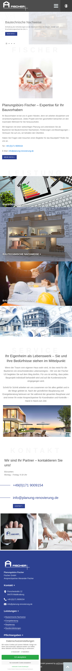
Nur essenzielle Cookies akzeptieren (20, 665)
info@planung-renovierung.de (21, 151)
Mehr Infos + (11, 33)
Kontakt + (19, 506)
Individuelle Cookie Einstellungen (20, 669)
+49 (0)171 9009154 (14, 146)
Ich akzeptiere (20, 660)
